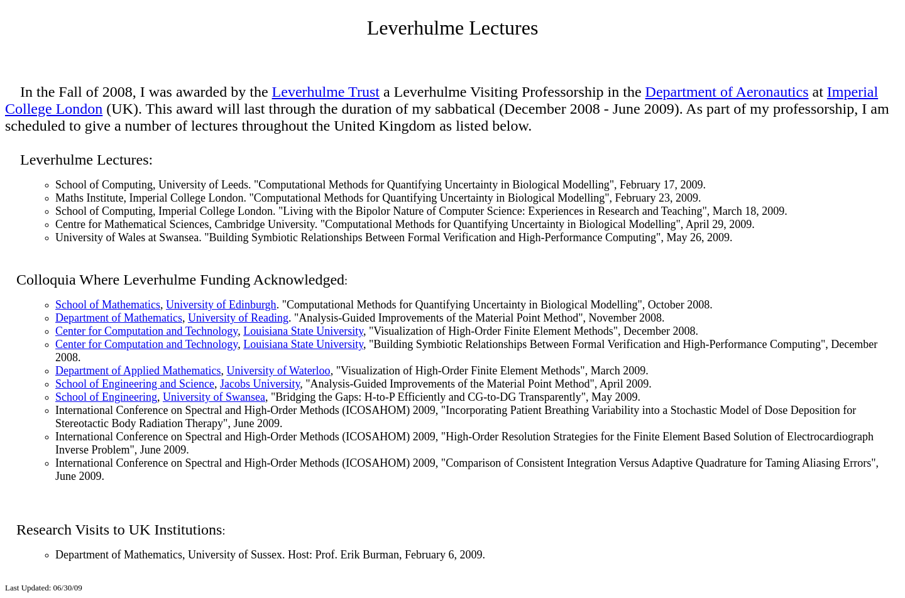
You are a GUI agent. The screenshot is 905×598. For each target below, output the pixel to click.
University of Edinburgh (221, 304)
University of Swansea (214, 397)
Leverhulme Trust (326, 92)
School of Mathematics (107, 304)
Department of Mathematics (118, 318)
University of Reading (238, 318)
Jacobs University (260, 384)
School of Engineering (106, 397)
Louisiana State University (303, 331)
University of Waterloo (278, 370)
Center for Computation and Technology (146, 331)
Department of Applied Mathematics (138, 370)
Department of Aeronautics (727, 92)
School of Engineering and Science (134, 384)
